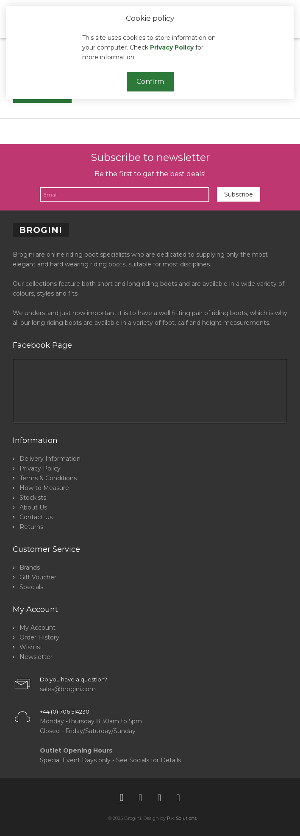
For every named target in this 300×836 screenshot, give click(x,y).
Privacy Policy (172, 47)
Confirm (150, 82)
